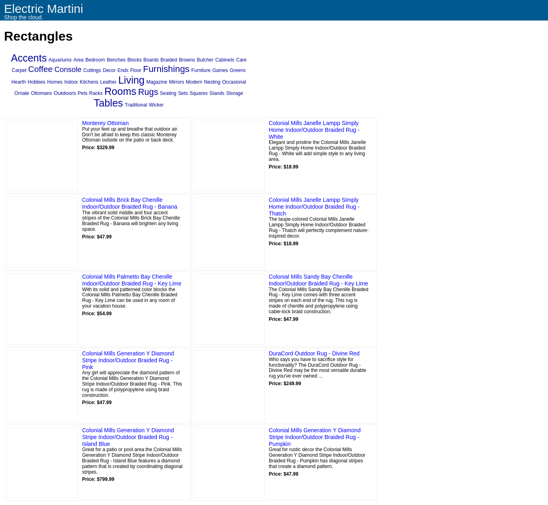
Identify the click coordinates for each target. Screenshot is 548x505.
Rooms (120, 91)
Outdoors (65, 93)
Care (241, 60)
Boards (151, 60)
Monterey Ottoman (105, 123)
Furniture (200, 70)
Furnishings (166, 69)
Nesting (212, 82)
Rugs (148, 92)
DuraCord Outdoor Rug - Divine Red (314, 353)
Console (67, 69)
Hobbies (36, 82)
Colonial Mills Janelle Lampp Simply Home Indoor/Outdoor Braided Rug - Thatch (314, 207)
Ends (122, 70)
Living (131, 80)
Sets (183, 93)
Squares (199, 93)
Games (220, 70)
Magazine (156, 82)
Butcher (205, 60)
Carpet (19, 70)
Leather (108, 82)
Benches (116, 60)
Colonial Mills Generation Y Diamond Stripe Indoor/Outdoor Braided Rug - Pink (128, 360)
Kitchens (89, 82)
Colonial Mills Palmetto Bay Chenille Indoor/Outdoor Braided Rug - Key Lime (131, 280)
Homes (54, 82)
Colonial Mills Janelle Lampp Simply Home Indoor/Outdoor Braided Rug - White (314, 130)
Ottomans (41, 93)
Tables (108, 103)
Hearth (18, 82)
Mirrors (176, 82)
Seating (168, 93)
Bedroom (95, 60)
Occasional (234, 82)
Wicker (156, 105)
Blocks (135, 60)
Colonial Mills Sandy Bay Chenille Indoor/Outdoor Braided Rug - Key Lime (318, 280)
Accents (29, 58)
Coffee (40, 69)
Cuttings (92, 70)
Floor (135, 70)
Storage (234, 93)
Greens (237, 70)
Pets (82, 93)
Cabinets (224, 60)
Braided (169, 60)
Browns (187, 60)
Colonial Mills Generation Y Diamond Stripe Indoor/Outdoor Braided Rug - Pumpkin (315, 437)
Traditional (136, 105)
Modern (194, 82)
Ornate (21, 93)
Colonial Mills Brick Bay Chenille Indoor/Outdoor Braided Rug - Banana (129, 203)
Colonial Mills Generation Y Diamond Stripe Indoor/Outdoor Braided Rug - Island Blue (128, 437)
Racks (96, 93)
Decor (109, 70)
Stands (216, 93)
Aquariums (60, 60)
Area (78, 60)
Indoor (71, 82)
